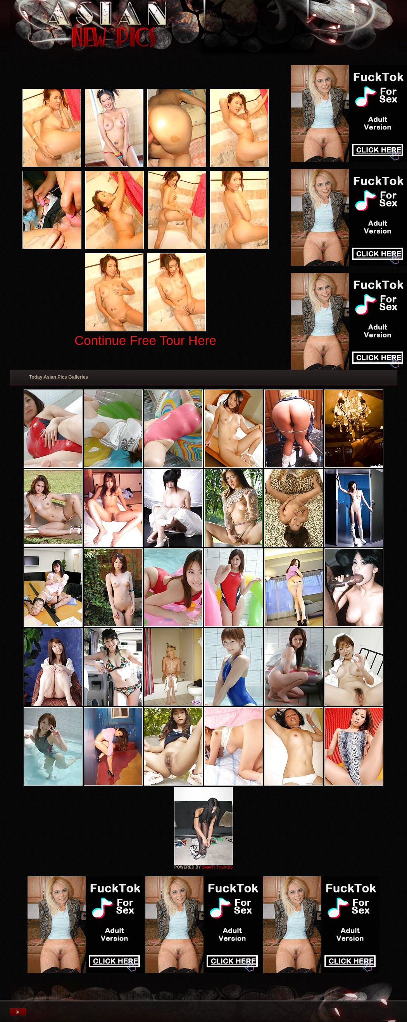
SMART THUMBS (217, 867)
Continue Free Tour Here (145, 340)
